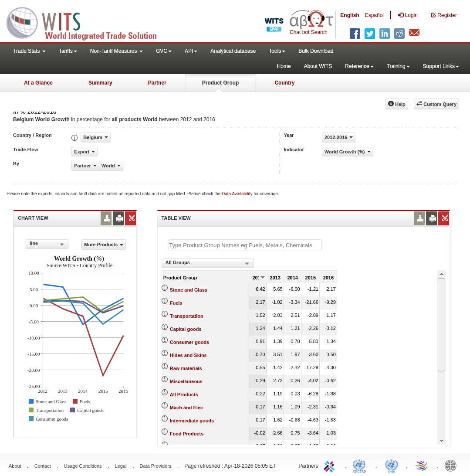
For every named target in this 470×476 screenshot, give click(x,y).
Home (284, 66)
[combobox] (47, 244)
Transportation (186, 316)
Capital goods (186, 329)
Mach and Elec (186, 407)
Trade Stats (29, 51)
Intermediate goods (192, 420)
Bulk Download (315, 51)
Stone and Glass (188, 289)
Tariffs (68, 51)
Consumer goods (189, 342)
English (349, 15)
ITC (330, 465)
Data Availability (238, 193)
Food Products (187, 433)
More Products (103, 244)
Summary (100, 83)
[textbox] (245, 245)
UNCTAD (361, 465)
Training (398, 66)
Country (284, 83)
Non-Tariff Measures (116, 51)
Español (374, 15)
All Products (184, 394)
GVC (164, 51)
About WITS (318, 66)
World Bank (452, 465)
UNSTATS (391, 465)
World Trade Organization (422, 465)
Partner (157, 83)
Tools (277, 51)
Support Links (441, 66)
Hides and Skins (188, 355)
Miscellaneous (186, 381)
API (191, 51)
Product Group (220, 83)
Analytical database (233, 51)
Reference (359, 66)
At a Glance (38, 83)
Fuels (176, 303)
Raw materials (186, 368)
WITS (87, 22)
